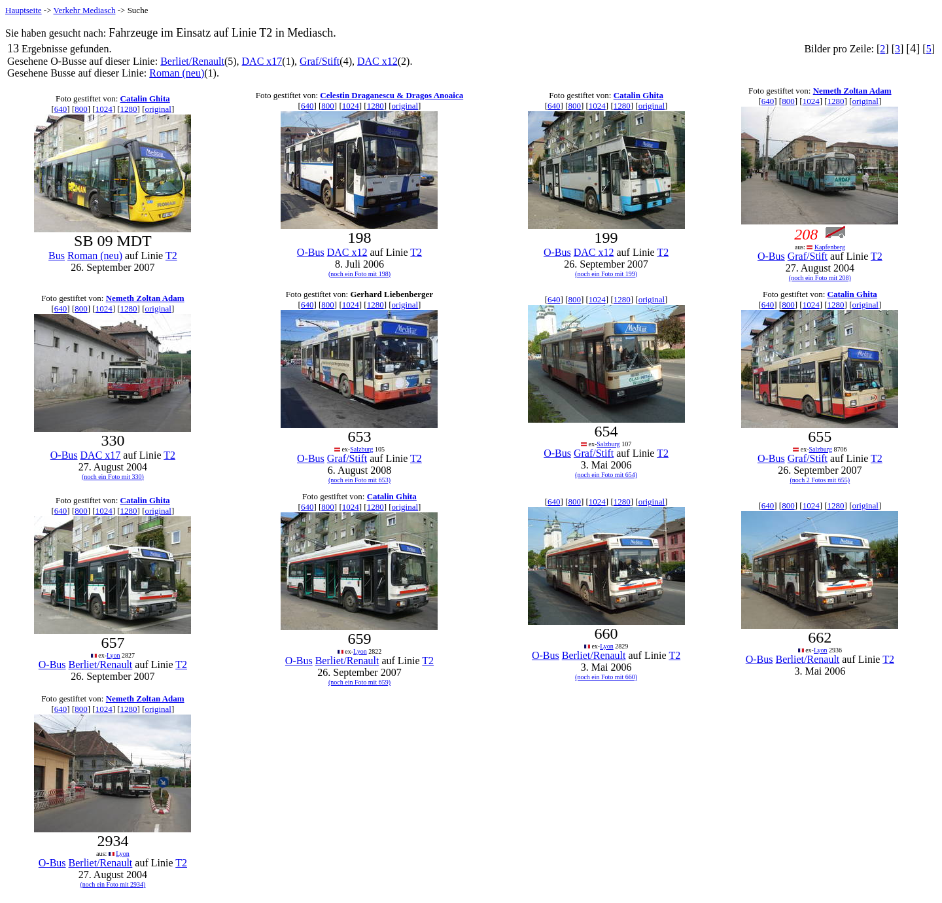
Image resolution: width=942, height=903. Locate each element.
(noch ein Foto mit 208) (820, 277)
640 (60, 109)
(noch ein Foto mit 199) (606, 273)
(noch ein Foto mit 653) (359, 480)
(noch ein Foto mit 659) (359, 682)
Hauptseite (23, 10)
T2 (171, 255)
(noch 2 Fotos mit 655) (820, 480)
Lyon (113, 655)
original (158, 109)
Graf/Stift (320, 61)
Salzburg (361, 449)
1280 (128, 109)
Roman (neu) (176, 73)
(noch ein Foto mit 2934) (112, 884)
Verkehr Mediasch (85, 10)
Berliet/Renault (192, 61)
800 (81, 109)
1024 (104, 109)
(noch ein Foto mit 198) (359, 273)
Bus (56, 255)
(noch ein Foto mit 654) (606, 474)
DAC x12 (377, 61)
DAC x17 (262, 61)
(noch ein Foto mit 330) (113, 476)
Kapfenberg (829, 247)
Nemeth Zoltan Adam (852, 91)
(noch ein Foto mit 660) (606, 677)
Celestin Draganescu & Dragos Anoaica (391, 95)
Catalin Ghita (145, 98)
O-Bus (310, 252)
